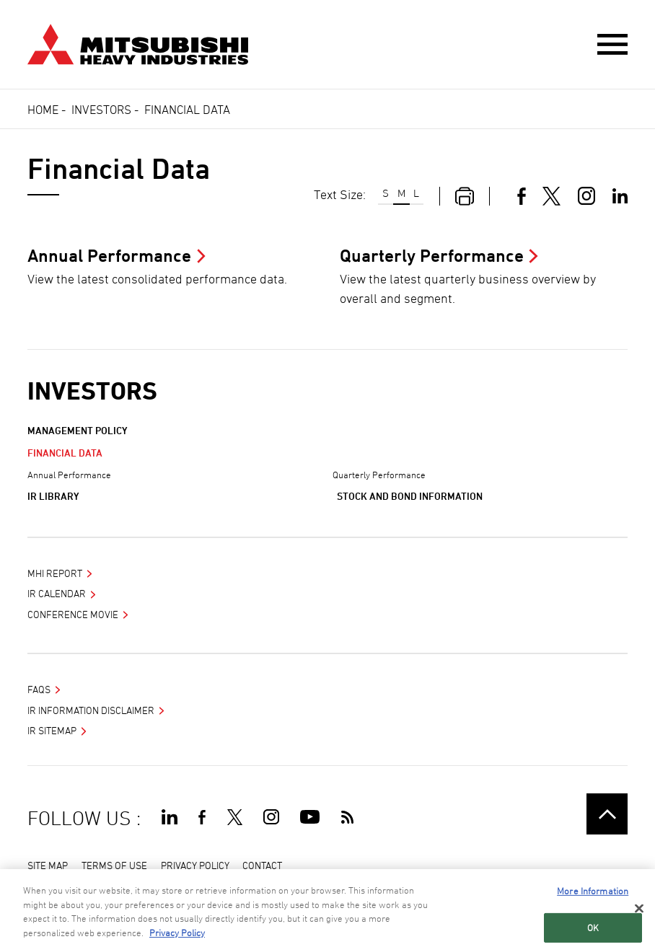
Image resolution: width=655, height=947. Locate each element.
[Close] (639, 910)
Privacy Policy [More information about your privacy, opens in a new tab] (177, 934)
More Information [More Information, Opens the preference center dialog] (592, 893)
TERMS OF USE (114, 865)
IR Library (53, 496)
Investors (101, 109)
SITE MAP (47, 865)
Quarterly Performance (379, 474)
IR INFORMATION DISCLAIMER (90, 710)
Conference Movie (72, 614)
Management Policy (77, 430)
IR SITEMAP (51, 730)
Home (42, 109)
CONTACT (262, 865)
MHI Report (54, 573)
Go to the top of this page (607, 813)
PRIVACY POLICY (195, 865)
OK (593, 929)
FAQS (38, 689)
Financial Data (64, 452)
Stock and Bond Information (410, 496)
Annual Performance (69, 474)
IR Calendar (56, 593)
